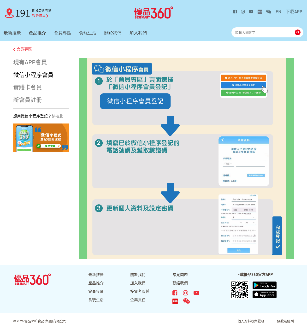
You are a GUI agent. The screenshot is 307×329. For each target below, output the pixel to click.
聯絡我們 (180, 282)
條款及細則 (285, 321)
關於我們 (113, 32)
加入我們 (138, 32)
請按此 (57, 115)
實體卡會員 (27, 87)
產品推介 (37, 32)
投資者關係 (139, 291)
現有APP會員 (30, 62)
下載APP (294, 11)
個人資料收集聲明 (250, 321)
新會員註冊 (27, 99)
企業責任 (138, 299)
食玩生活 (87, 32)
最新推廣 (12, 32)
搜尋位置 (40, 15)
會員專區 (62, 32)
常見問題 (180, 274)
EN (278, 11)
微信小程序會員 (33, 74)
